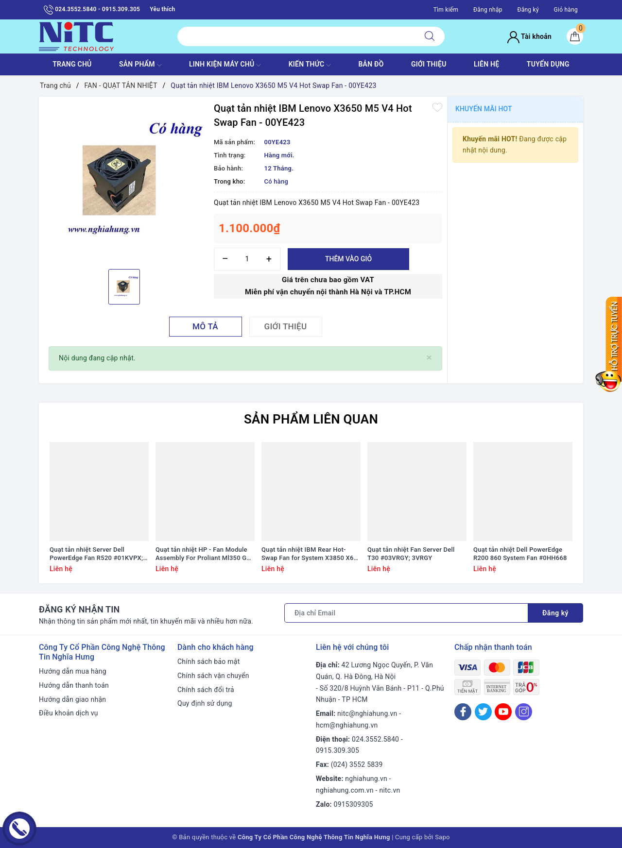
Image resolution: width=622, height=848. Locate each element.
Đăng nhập (487, 9)
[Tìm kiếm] (430, 36)
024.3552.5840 (375, 739)
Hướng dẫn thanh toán (74, 685)
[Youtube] (503, 711)
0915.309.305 (337, 750)
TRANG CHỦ (71, 64)
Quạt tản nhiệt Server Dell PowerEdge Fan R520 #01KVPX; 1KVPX (96, 554)
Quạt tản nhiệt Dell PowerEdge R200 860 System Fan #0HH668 (520, 553)
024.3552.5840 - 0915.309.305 (92, 10)
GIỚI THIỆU (429, 64)
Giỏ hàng (566, 9)
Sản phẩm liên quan (311, 419)
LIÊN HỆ (486, 64)
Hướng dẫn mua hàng (72, 671)
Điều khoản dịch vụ (68, 713)
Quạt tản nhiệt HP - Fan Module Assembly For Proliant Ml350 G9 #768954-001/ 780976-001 (203, 554)
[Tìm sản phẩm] (296, 36)
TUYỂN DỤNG (548, 64)
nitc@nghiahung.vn (367, 713)
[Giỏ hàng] (575, 36)
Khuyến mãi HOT (483, 109)
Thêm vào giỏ (348, 259)
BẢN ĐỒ (370, 64)
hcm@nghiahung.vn (347, 725)
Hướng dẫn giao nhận (72, 699)
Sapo (442, 837)
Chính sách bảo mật (208, 661)
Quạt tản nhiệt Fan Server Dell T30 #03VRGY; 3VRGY (411, 553)
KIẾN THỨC (310, 65)
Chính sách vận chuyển (213, 675)
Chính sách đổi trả (205, 690)
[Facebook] (462, 711)
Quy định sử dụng (204, 703)
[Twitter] (483, 711)
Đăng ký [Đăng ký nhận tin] (555, 613)
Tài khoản (529, 36)
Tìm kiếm (446, 9)
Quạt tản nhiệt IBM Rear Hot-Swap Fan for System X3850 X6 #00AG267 (307, 554)
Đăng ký (527, 9)
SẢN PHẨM (140, 65)
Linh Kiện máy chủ (225, 65)
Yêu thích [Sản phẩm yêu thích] (162, 9)
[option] (124, 182)
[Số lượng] (247, 259)
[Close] (429, 358)
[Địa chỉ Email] (406, 613)
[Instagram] (523, 711)
